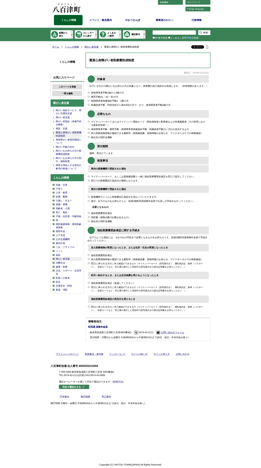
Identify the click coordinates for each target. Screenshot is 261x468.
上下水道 (60, 235)
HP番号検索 (161, 38)
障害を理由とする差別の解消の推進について (68, 167)
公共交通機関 (63, 239)
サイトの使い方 (139, 354)
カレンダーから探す (88, 34)
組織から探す (63, 34)
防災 (58, 282)
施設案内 (135, 34)
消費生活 (60, 262)
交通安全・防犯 (64, 285)
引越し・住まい (64, 200)
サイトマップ (193, 2)
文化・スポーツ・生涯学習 (68, 272)
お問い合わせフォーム (172, 332)
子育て (59, 188)
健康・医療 (61, 266)
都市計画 (60, 243)
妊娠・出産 (61, 184)
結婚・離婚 (61, 196)
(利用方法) (118, 381)
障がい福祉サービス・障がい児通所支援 (68, 112)
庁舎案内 (64, 396)
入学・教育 (61, 192)
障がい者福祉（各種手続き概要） (68, 123)
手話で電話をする (73, 386)
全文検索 (194, 38)
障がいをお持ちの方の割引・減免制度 (68, 160)
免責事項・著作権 (94, 354)
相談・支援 (61, 128)
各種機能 (164, 2)
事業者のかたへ (164, 20)
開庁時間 (85, 396)
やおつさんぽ (132, 20)
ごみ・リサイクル (65, 247)
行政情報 (197, 20)
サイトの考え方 (161, 354)
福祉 (58, 255)
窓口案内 (106, 396)
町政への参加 (63, 278)
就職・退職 (61, 204)
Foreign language (195, 9)
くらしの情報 (68, 20)
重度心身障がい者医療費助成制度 (68, 134)
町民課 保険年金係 (98, 326)
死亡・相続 (61, 212)
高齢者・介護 (63, 208)
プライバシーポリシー (67, 354)
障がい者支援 (92, 46)
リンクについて (117, 354)
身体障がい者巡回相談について (68, 141)
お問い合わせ (183, 354)
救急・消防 (61, 289)
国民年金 (60, 231)
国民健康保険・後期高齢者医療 (68, 226)
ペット (59, 251)
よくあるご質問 (111, 34)
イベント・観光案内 (100, 20)
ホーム (55, 46)
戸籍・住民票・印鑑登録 (68, 216)
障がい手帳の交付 (65, 147)
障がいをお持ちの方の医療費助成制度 (68, 152)
